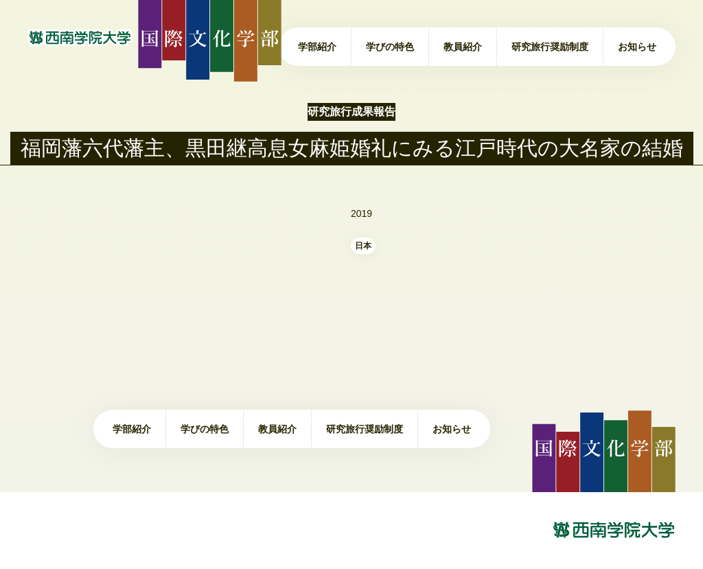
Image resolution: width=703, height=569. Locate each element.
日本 (363, 246)
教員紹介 (462, 46)
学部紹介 (317, 46)
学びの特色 (390, 46)
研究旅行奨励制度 (549, 46)
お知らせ (637, 46)
